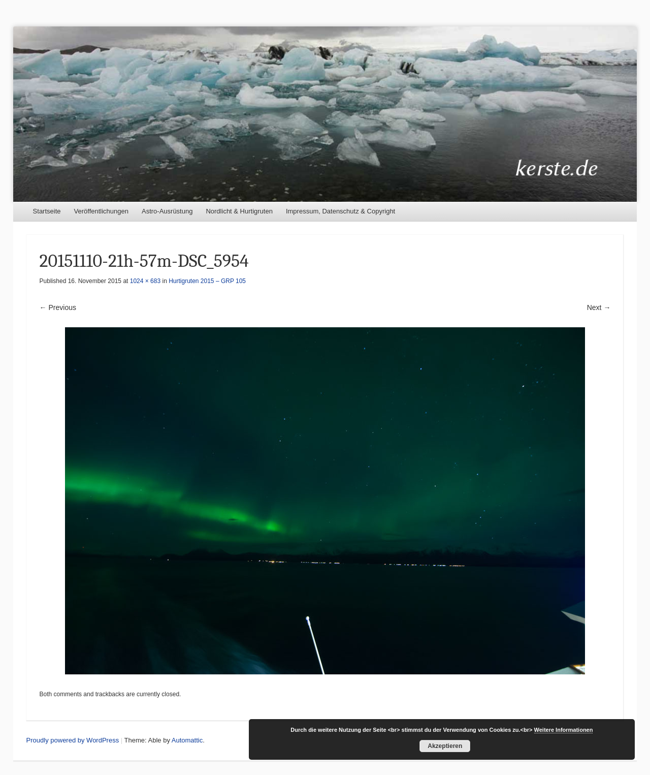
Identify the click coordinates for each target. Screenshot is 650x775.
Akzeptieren (445, 746)
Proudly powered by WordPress (72, 740)
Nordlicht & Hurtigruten (239, 211)
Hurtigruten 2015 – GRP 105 (207, 281)
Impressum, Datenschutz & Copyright (340, 211)
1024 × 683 (145, 281)
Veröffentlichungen (101, 211)
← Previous (58, 307)
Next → (599, 307)
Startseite (47, 211)
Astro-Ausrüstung (167, 211)
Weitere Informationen (563, 730)
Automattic (187, 740)
